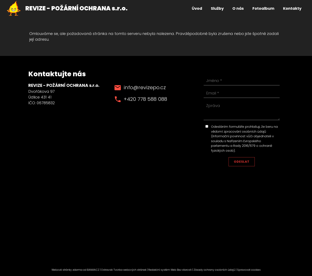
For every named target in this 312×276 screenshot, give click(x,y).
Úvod (197, 8)
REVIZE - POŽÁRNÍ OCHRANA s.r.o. (76, 8)
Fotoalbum (263, 8)
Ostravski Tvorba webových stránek (123, 270)
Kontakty (292, 8)
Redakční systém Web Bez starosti (170, 270)
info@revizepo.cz (145, 87)
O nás (238, 8)
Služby (217, 8)
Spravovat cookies (249, 270)
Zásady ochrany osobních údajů (214, 270)
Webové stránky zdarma (67, 270)
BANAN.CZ (93, 270)
